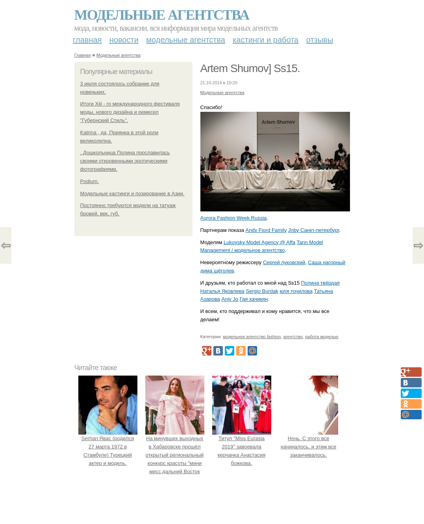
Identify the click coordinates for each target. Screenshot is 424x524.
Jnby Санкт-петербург (313, 230)
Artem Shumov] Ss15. (250, 68)
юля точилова (296, 291)
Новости (124, 39)
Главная (87, 39)
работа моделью (322, 336)
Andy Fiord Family (266, 230)
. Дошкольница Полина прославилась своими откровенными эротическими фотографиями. (125, 161)
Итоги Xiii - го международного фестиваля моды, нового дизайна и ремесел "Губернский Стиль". (130, 112)
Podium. (89, 181)
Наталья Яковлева (222, 291)
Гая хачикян (254, 299)
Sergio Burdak (262, 291)
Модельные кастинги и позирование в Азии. (132, 193)
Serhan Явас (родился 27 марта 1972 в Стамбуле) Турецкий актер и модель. (107, 447)
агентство (292, 336)
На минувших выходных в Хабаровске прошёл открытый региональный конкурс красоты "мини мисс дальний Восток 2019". (174, 455)
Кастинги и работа (265, 39)
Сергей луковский (284, 262)
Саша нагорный (326, 262)
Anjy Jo (229, 299)
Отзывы (319, 39)
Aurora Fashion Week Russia (233, 218)
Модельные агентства (161, 15)
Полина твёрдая (320, 283)
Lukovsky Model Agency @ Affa (259, 242)
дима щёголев (217, 271)
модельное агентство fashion (252, 336)
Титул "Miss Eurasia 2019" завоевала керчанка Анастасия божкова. (241, 447)
